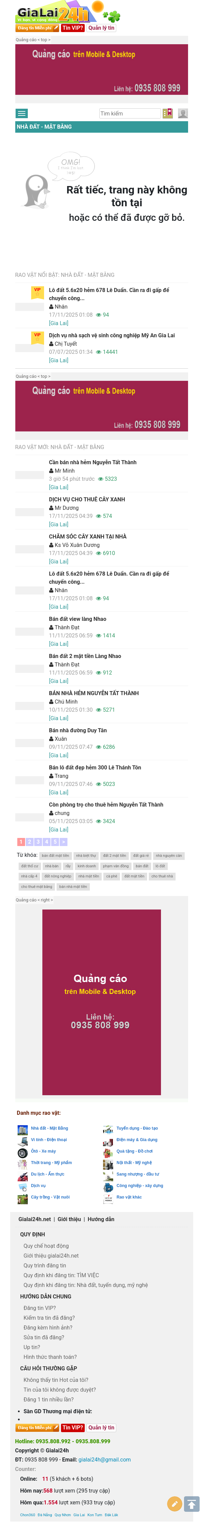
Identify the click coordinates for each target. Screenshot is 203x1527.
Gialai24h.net (35, 1219)
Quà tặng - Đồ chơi (135, 1151)
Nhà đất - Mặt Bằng (44, 127)
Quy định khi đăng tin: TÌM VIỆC (61, 1275)
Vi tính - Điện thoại (49, 1139)
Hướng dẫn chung (46, 1296)
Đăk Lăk (111, 1476)
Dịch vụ (38, 1185)
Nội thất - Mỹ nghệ (134, 1162)
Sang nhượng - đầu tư (138, 1174)
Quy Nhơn (63, 1476)
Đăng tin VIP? (40, 1308)
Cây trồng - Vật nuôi (50, 1197)
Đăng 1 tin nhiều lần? (49, 1399)
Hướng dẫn (101, 1219)
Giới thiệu (69, 1219)
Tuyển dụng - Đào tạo (137, 1128)
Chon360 (27, 1476)
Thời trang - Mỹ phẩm (51, 1162)
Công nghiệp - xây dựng (140, 1185)
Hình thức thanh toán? (50, 1357)
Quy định (32, 1234)
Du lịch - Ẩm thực (47, 1174)
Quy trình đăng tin (45, 1265)
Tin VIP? (73, 28)
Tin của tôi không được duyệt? (60, 1390)
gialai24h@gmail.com (105, 1459)
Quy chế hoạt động (46, 1246)
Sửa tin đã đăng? (44, 1337)
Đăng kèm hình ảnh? (48, 1327)
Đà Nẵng (45, 1476)
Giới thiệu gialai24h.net (51, 1256)
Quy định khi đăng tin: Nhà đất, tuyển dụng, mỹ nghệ (86, 1285)
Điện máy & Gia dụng (137, 1139)
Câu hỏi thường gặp (48, 1368)
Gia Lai (79, 1476)
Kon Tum (94, 1476)
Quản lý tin (101, 28)
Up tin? (32, 1347)
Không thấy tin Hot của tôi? (56, 1380)
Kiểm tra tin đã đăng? (49, 1318)
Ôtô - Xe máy (43, 1151)
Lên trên (192, 1465)
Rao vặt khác (129, 1197)
